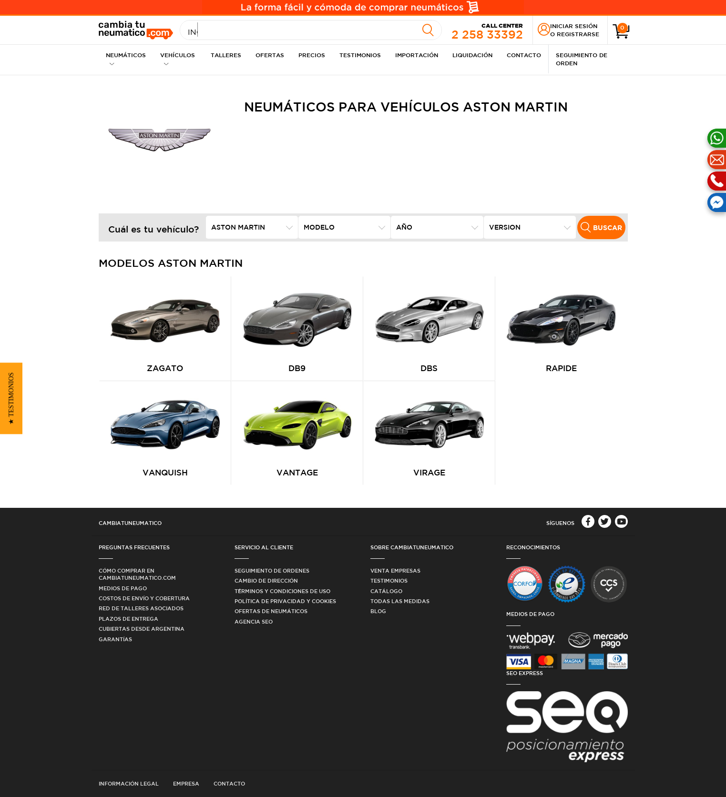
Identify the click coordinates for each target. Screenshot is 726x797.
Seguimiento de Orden (581, 58)
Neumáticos (126, 58)
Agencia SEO (254, 621)
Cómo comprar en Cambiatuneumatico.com (137, 574)
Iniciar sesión (573, 25)
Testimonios (360, 54)
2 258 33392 (487, 30)
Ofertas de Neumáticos (271, 611)
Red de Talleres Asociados (141, 608)
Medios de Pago (123, 588)
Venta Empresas (395, 570)
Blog (378, 611)
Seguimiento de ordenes (272, 570)
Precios (311, 54)
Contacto (524, 54)
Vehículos (177, 58)
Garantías (115, 639)
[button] (11, 398)
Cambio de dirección (266, 580)
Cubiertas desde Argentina (141, 628)
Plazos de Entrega (128, 618)
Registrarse (578, 33)
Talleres (226, 54)
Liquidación (472, 54)
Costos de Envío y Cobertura (144, 598)
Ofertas (270, 54)
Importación (416, 54)
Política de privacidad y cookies (285, 601)
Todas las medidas (399, 601)
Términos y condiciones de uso (282, 591)
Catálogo (386, 591)
